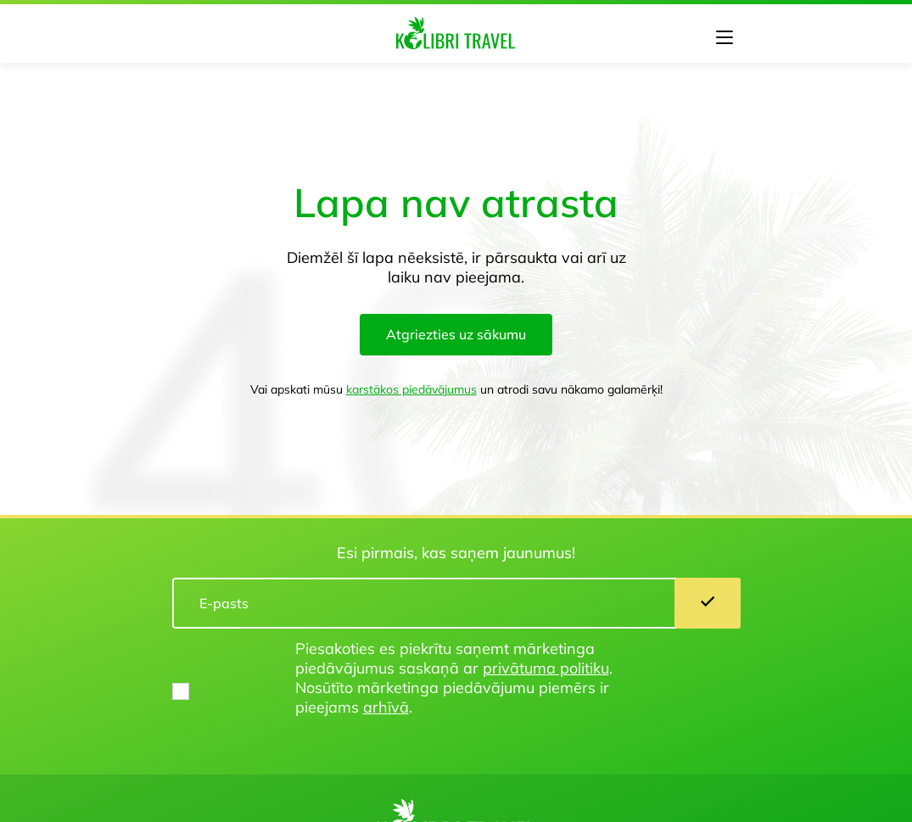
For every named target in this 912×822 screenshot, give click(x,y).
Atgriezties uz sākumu (456, 334)
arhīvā (386, 707)
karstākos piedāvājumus (411, 389)
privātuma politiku (546, 668)
